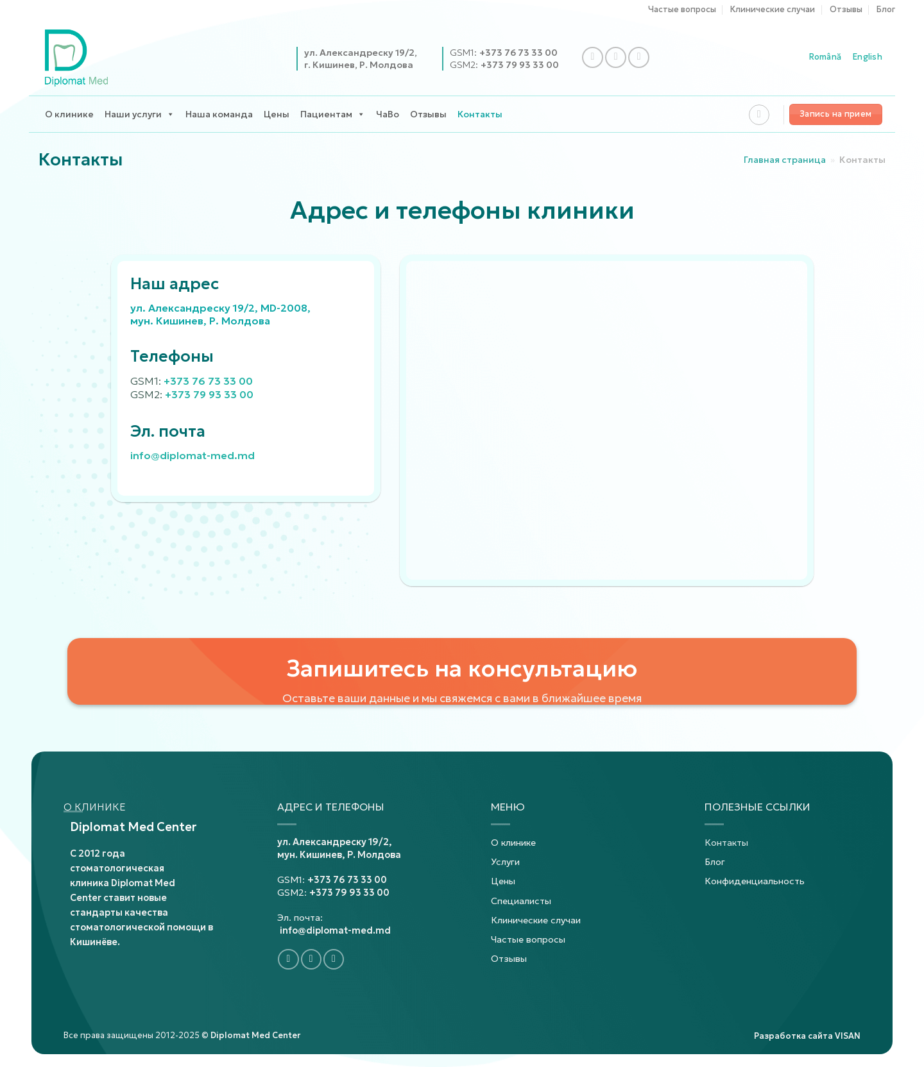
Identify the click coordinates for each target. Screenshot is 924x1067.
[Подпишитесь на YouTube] (638, 57)
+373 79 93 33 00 (520, 65)
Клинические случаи (772, 9)
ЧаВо (387, 114)
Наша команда (219, 114)
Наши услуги (140, 114)
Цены (276, 114)
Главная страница (785, 159)
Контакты (480, 114)
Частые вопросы (682, 9)
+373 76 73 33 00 (518, 52)
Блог (886, 9)
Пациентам (332, 114)
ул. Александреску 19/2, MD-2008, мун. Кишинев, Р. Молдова (220, 314)
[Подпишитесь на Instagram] (615, 57)
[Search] (759, 115)
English (867, 57)
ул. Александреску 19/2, (334, 842)
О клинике (69, 114)
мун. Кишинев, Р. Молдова (339, 855)
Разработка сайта (807, 1036)
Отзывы (846, 9)
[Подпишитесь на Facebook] (592, 57)
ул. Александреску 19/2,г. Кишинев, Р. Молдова (360, 58)
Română (825, 57)
